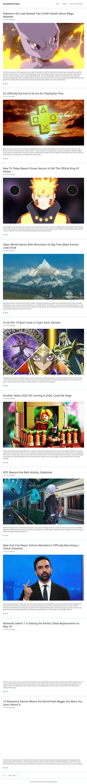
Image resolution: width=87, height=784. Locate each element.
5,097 (10, 775)
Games (6, 83)
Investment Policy (11, 3)
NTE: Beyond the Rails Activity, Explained (27, 472)
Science (57, 3)
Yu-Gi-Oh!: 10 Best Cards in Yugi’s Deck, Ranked (31, 322)
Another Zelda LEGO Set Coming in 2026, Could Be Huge (37, 395)
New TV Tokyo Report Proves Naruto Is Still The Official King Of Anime (41, 170)
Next (15, 775)
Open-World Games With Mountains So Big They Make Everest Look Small (41, 246)
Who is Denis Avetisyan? (76, 3)
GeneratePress (53, 781)
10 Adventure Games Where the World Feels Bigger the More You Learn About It (42, 703)
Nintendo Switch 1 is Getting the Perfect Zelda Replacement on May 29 (41, 625)
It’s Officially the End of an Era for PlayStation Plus (33, 93)
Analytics (64, 3)
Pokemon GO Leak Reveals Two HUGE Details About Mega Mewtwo (38, 15)
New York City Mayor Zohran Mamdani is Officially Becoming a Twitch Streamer (41, 546)
